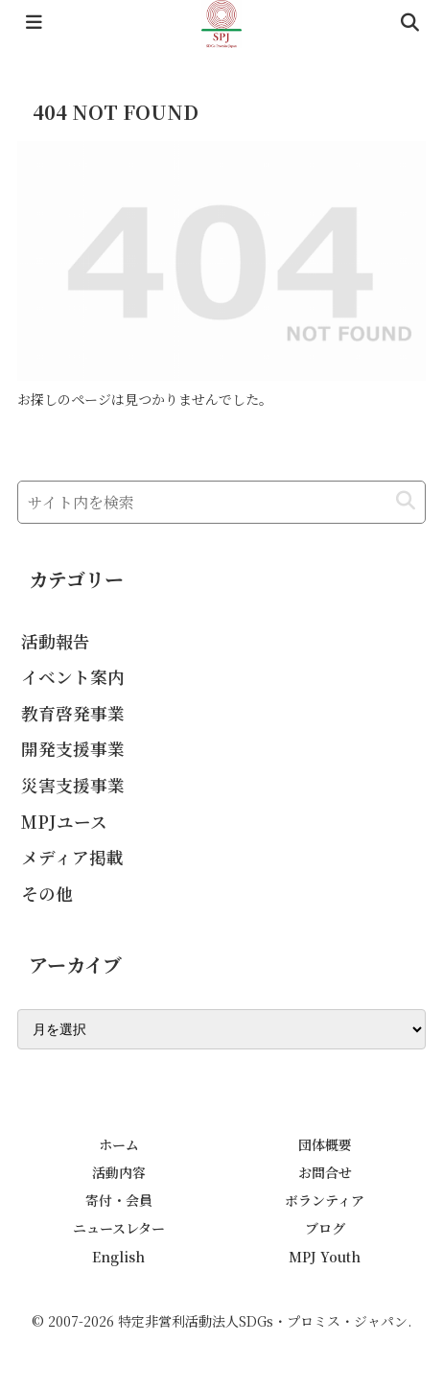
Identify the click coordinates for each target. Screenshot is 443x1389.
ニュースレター (119, 1227)
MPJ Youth (325, 1256)
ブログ (325, 1227)
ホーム (119, 1144)
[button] (405, 501)
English (118, 1256)
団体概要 (325, 1144)
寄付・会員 (118, 1200)
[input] (221, 502)
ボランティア (324, 1200)
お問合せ (325, 1172)
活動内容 (119, 1172)
